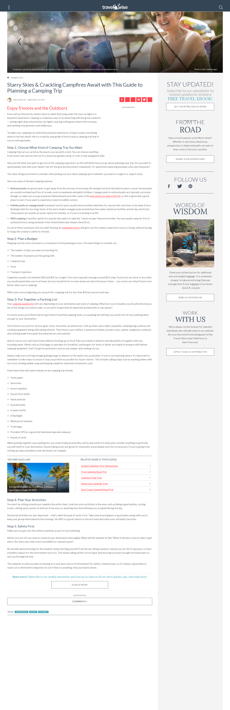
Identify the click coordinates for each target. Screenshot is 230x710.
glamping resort (71, 231)
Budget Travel (17, 81)
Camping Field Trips (91, 481)
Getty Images (211, 73)
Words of (190, 211)
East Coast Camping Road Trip (97, 493)
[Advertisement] (128, 133)
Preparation (21, 616)
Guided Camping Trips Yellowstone (99, 469)
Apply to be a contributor (190, 355)
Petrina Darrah (19, 103)
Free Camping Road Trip (94, 475)
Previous (19, 45)
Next (210, 45)
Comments (80, 605)
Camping (43, 616)
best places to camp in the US (105, 199)
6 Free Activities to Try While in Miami (31, 490)
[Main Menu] (9, 7)
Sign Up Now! (80, 588)
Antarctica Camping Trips (94, 487)
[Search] (221, 7)
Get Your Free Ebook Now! (190, 110)
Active (33, 616)
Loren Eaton (14, 494)
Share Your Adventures (190, 162)
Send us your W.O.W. (190, 301)
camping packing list (23, 307)
